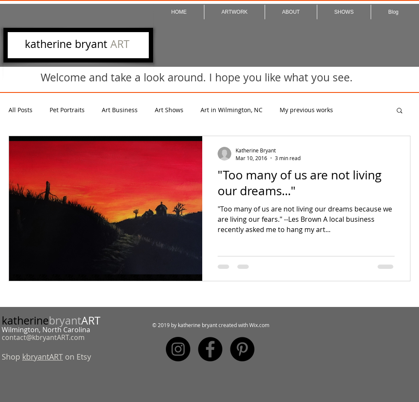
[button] (399, 111)
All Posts (20, 110)
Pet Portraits (67, 110)
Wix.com (259, 325)
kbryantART (42, 356)
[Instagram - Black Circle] (178, 349)
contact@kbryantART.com (43, 337)
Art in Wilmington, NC (232, 110)
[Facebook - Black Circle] (210, 349)
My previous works (306, 110)
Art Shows (169, 110)
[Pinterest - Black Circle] (242, 349)
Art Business (120, 110)
